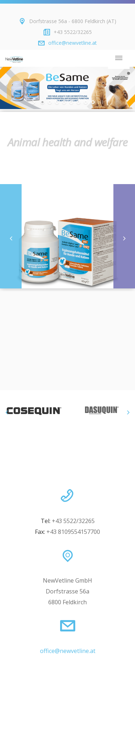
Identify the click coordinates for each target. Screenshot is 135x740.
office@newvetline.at (72, 42)
